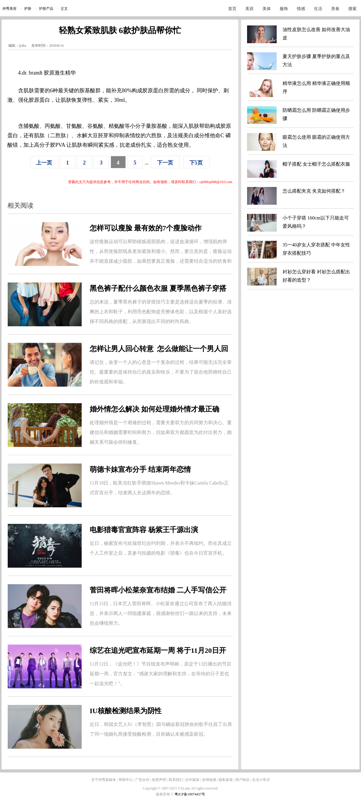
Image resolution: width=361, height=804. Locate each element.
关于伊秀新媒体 (103, 780)
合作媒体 (192, 780)
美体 (266, 9)
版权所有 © (165, 794)
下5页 (196, 163)
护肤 (27, 9)
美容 (249, 9)
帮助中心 (126, 780)
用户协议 (242, 780)
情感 (301, 9)
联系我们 (176, 780)
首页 (232, 9)
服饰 (284, 9)
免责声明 (159, 780)
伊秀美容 (9, 9)
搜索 (352, 9)
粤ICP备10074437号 (190, 794)
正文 (64, 9)
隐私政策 (226, 780)
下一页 (165, 163)
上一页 (44, 163)
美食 (335, 9)
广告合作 (142, 780)
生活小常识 (261, 780)
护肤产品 (46, 9)
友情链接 (209, 780)
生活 (318, 9)
